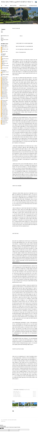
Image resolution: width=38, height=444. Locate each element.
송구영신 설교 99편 (4, 95)
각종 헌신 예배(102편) (4, 117)
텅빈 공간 (3, 124)
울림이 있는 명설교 (13, 5)
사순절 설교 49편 (4, 78)
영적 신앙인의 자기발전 (16, 396)
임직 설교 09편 (3, 105)
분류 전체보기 (4, 43)
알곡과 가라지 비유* (16, 391)
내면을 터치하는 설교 (22, 5)
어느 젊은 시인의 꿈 (16, 393)
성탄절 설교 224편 (4, 92)
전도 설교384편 (4, 101)
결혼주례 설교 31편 (4, 113)
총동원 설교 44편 (4, 102)
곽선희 (6, 5)
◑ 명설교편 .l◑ (4, 45)
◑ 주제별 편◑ (3, 70)
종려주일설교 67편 (4, 80)
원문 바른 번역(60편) (4, 120)
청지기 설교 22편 (4, 108)
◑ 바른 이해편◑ (16, 389)
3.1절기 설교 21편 (4, 109)
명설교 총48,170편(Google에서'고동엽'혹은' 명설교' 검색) (18, 2)
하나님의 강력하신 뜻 (16, 392)
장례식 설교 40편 (4, 115)
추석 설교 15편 (3, 88)
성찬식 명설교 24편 (4, 104)
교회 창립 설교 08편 (4, 100)
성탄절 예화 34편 (4, 93)
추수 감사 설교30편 (4, 89)
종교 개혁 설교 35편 (4, 114)
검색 (33, 2)
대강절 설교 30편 (4, 91)
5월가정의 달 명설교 (4, 83)
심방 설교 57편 (3, 106)
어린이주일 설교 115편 (5, 84)
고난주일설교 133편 (4, 79)
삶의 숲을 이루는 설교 (33, 5)
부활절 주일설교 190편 (5, 82)
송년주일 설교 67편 (4, 96)
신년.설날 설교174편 (4, 76)
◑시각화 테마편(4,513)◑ (3, 54)
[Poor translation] (2, 428)
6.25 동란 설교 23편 (4, 110)
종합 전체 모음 (21, 389)
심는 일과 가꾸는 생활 (16, 395)
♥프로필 (2, 38)
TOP (36, 420)
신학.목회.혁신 (4, 121)
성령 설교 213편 (4, 87)
